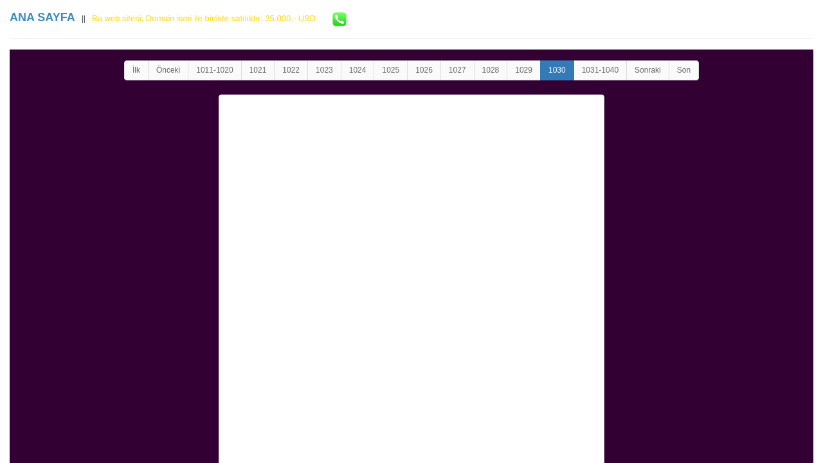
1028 (491, 70)
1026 (424, 70)
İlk (136, 70)
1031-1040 (600, 70)
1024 (357, 70)
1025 (390, 70)
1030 (557, 70)
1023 (324, 70)
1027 (457, 70)
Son (684, 70)
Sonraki (648, 70)
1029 (523, 70)
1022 (291, 70)
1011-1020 (214, 70)
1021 (258, 70)
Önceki (168, 70)
